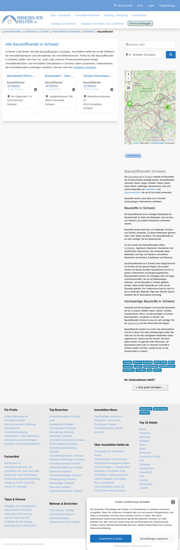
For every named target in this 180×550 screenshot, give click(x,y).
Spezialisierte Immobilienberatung (15, 430)
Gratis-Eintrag (15, 89)
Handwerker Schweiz (61, 424)
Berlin (142, 429)
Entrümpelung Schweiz (62, 479)
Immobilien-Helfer (12, 32)
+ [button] (128, 74)
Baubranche (133, 323)
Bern (171, 362)
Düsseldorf (145, 472)
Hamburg (144, 432)
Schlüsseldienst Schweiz (63, 443)
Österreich (145, 409)
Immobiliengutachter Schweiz (66, 455)
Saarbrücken (146, 468)
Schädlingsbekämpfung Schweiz (62, 449)
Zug (150, 370)
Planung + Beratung (115, 15)
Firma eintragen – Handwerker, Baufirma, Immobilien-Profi (112, 468)
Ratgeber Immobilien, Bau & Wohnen (102, 23)
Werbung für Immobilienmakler (112, 463)
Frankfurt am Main (150, 456)
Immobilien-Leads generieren (111, 474)
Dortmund (145, 452)
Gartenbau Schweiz (60, 435)
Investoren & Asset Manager (20, 439)
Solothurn (129, 370)
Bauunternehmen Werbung (20, 424)
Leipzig (143, 480)
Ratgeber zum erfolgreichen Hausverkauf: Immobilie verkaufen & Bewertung (20, 509)
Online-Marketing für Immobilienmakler (16, 418)
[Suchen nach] (150, 44)
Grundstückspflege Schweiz (65, 475)
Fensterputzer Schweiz (62, 428)
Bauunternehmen (132, 192)
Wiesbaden (145, 484)
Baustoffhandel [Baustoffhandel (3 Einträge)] (133, 155)
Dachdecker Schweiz (61, 432)
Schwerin (144, 464)
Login (151, 5)
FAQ (140, 5)
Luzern (138, 366)
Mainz (142, 448)
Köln (142, 476)
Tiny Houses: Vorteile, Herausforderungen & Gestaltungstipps (62, 514)
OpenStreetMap (157, 143)
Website (15, 86)
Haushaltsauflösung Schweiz (66, 467)
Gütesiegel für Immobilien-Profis (109, 453)
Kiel (141, 460)
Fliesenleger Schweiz (61, 482)
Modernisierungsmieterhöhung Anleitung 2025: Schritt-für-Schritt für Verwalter (22, 482)
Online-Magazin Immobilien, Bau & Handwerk (110, 480)
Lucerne (128, 366)
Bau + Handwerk (60, 15)
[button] (173, 504)
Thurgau (140, 370)
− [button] (128, 79)
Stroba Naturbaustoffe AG (102, 76)
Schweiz (45, 32)
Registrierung (167, 5)
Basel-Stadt (160, 362)
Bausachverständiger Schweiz (66, 459)
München (144, 436)
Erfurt (142, 444)
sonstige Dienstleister (63, 23)
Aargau (127, 362)
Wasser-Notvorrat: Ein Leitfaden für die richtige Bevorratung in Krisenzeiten (20, 521)
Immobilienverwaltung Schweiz (67, 439)
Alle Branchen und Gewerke (110, 459)
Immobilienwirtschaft (87, 15)
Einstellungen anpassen (154, 541)
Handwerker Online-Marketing (21, 435)
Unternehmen (31, 32)
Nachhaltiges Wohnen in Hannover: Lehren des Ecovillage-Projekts (108, 420)
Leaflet (136, 143)
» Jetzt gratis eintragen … (150, 387)
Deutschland (160, 409)
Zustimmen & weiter (110, 541)
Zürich (157, 370)
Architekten (129, 248)
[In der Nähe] (144, 54)
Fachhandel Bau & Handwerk (66, 32)
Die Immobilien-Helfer (31, 544)
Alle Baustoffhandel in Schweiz (32, 44)
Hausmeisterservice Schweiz (66, 490)
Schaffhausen (167, 366)
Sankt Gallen (150, 366)
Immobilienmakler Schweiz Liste (64, 418)
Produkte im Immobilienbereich (22, 443)
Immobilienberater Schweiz (65, 463)
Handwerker (150, 189)
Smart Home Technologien (64, 521)
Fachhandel (139, 15)
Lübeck (143, 487)
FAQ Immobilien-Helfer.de (109, 486)
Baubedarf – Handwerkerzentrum (69, 76)
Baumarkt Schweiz (60, 486)
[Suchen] (171, 54)
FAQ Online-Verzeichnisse (109, 490)
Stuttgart (144, 440)
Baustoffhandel (48, 51)
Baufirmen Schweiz (60, 471)
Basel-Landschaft (142, 362)
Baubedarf (89, 32)
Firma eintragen (140, 23)
